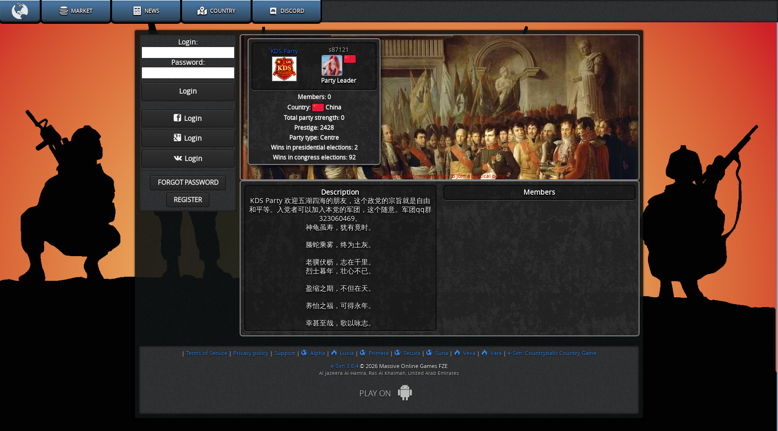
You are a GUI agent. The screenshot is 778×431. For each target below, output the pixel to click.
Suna (437, 353)
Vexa (464, 353)
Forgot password (188, 182)
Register (188, 200)
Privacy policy (250, 353)
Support (284, 353)
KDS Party (284, 51)
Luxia (342, 353)
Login (188, 118)
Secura (407, 353)
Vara (491, 353)
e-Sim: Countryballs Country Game (552, 353)
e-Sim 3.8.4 (344, 366)
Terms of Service (206, 353)
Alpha (313, 353)
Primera (374, 353)
